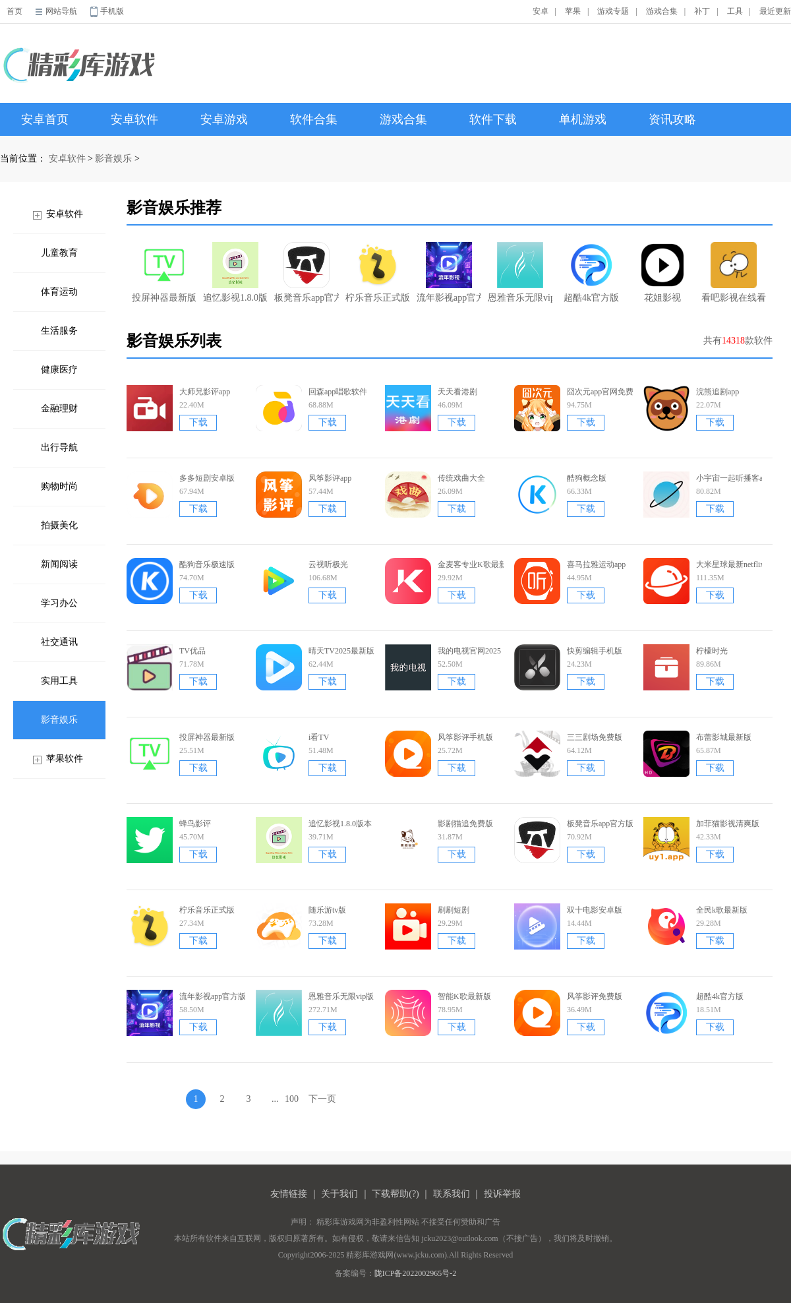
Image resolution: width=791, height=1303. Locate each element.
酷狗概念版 (586, 478)
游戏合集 (662, 11)
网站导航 (61, 11)
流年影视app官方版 (449, 272)
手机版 (112, 11)
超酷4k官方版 (591, 272)
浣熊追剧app (717, 391)
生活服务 (59, 331)
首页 (14, 11)
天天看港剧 (457, 391)
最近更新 (775, 11)
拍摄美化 (59, 525)
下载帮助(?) (395, 1194)
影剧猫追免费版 (465, 823)
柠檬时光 (712, 650)
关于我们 (339, 1194)
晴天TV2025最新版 (341, 650)
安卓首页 (45, 119)
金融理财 (59, 408)
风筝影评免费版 (594, 996)
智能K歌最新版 (464, 996)
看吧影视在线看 (733, 272)
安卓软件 (134, 119)
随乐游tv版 (327, 910)
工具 (735, 11)
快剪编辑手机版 (594, 650)
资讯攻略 (672, 119)
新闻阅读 (59, 564)
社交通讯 (59, 642)
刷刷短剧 (453, 910)
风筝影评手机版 (465, 737)
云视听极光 (328, 564)
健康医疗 (59, 370)
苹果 (573, 11)
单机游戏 (582, 119)
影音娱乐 (113, 159)
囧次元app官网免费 (600, 391)
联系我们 (451, 1194)
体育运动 (59, 292)
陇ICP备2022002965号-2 (415, 1273)
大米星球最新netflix (730, 564)
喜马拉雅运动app (596, 564)
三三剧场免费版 (594, 737)
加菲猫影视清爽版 (727, 823)
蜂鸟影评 (195, 823)
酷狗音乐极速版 (207, 564)
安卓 (540, 11)
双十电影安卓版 (594, 910)
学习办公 (59, 603)
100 (292, 1099)
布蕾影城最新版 (723, 737)
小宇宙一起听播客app (733, 478)
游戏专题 (613, 11)
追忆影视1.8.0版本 (235, 272)
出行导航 (59, 447)
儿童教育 (59, 253)
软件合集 (313, 119)
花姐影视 (662, 272)
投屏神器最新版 (164, 272)
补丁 (702, 11)
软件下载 (493, 119)
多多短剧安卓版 (207, 478)
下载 (198, 422)
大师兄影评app (204, 391)
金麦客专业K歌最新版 (476, 564)
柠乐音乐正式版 (377, 272)
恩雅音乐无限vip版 (520, 272)
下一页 (322, 1099)
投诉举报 (502, 1194)
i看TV (318, 737)
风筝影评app (329, 478)
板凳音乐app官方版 (306, 272)
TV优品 (192, 650)
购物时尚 (59, 486)
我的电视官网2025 (469, 650)
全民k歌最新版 (721, 910)
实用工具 (59, 681)
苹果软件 (64, 759)
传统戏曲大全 (461, 478)
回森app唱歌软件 (337, 391)
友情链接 (288, 1194)
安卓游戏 (224, 119)
